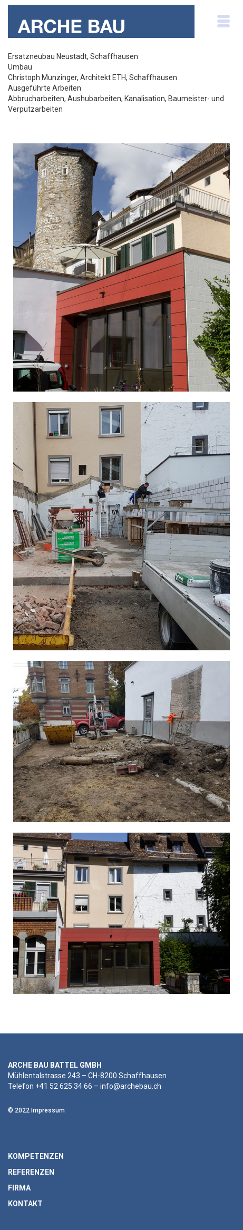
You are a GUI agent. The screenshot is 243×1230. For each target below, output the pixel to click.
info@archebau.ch (130, 1086)
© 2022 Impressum (36, 1110)
